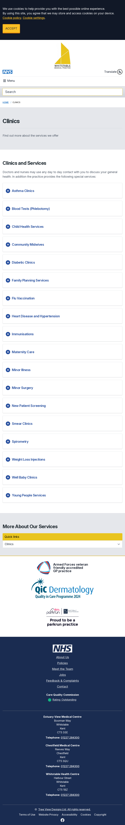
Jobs (62, 675)
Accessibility (69, 814)
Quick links (12, 536)
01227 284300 (70, 737)
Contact (62, 686)
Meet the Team (62, 669)
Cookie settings (34, 18)
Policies (62, 663)
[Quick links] (62, 544)
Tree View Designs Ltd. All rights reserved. (64, 809)
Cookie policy (12, 18)
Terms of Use (27, 814)
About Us (62, 657)
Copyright (100, 814)
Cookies (86, 814)
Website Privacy (48, 814)
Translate (113, 71)
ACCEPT (11, 28)
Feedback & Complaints (62, 680)
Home (6, 102)
